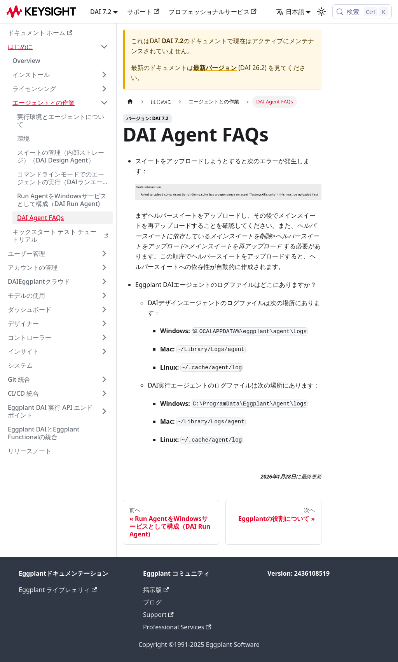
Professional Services (177, 627)
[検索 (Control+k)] (362, 11)
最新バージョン (215, 67)
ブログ (152, 602)
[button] (58, 46)
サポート (143, 11)
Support (158, 614)
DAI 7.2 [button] (100, 11)
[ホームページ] (130, 102)
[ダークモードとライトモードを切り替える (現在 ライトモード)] (321, 11)
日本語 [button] (290, 11)
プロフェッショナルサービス (213, 11)
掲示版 (156, 589)
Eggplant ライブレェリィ (58, 589)
